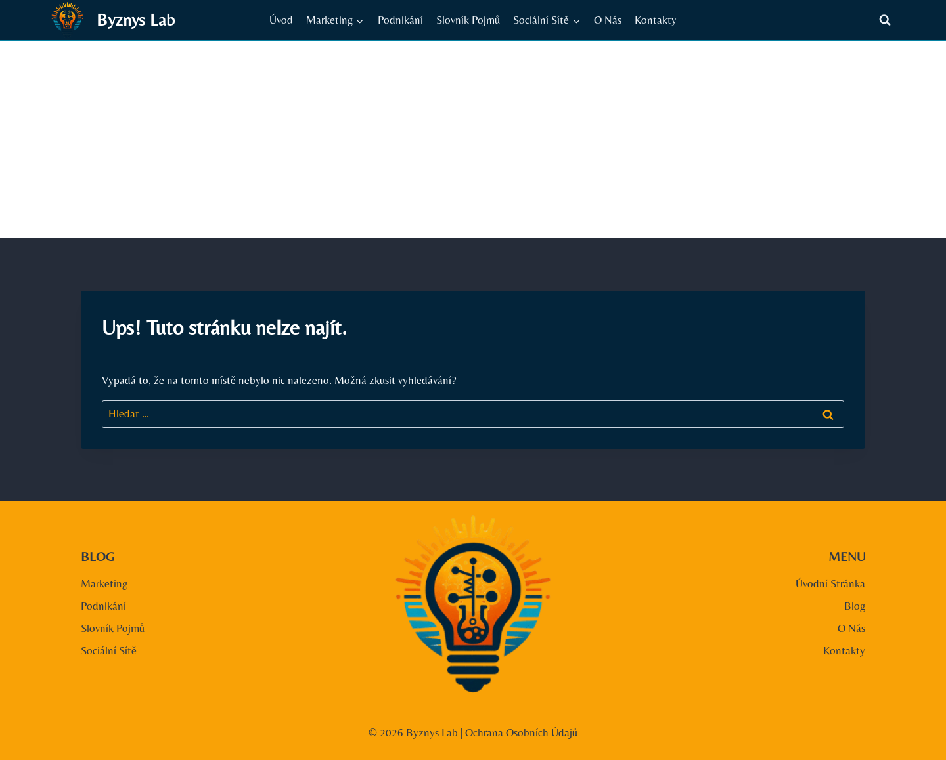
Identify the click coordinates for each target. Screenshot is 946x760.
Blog (854, 605)
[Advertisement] (473, 140)
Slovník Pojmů (468, 19)
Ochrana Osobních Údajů (521, 732)
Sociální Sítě (109, 650)
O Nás (607, 19)
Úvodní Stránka (830, 583)
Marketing (104, 583)
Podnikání (400, 19)
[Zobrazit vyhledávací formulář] (885, 20)
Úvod (281, 19)
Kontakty (656, 19)
